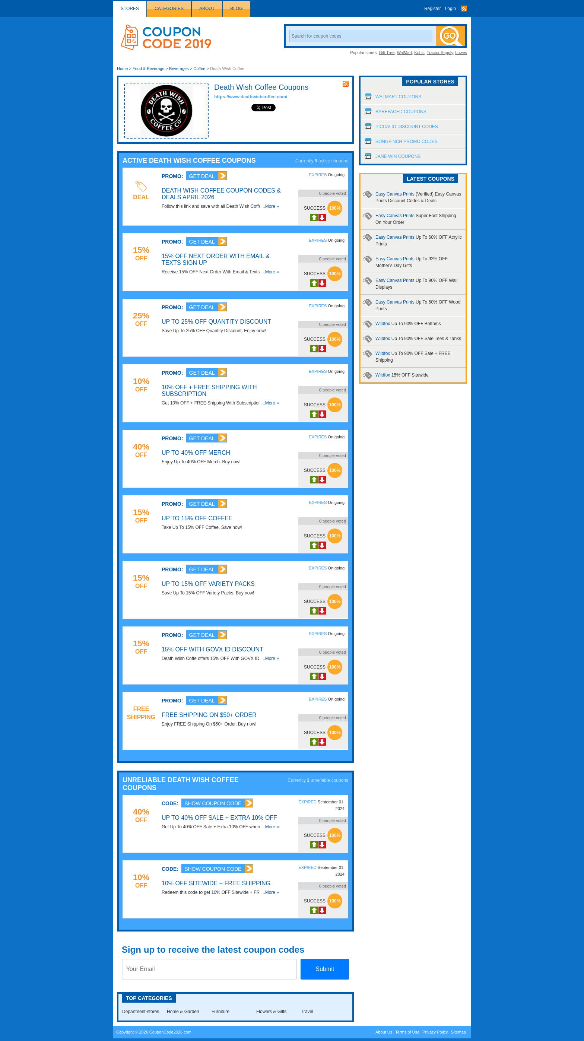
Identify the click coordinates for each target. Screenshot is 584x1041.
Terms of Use (407, 1032)
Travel (307, 1011)
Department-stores (140, 1011)
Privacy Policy (435, 1032)
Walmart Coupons (398, 96)
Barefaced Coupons (400, 111)
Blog (236, 8)
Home (122, 68)
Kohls (419, 52)
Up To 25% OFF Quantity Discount (216, 321)
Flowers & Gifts (271, 1011)
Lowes (461, 52)
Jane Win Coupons (397, 156)
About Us (383, 1032)
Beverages (179, 68)
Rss (466, 9)
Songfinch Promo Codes (406, 141)
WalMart (404, 52)
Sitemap (458, 1032)
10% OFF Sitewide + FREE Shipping (216, 883)
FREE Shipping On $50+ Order (209, 715)
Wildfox (408, 323)
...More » (270, 206)
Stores (130, 8)
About (207, 8)
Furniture (220, 1011)
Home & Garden (183, 1011)
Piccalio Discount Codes (406, 126)
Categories (169, 8)
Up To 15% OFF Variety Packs (208, 584)
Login (450, 8)
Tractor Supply (440, 52)
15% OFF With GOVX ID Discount (212, 649)
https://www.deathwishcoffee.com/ (250, 96)
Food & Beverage (149, 68)
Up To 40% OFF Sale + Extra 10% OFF (219, 818)
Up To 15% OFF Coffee (197, 518)
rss (346, 84)
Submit (324, 969)
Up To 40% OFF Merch (196, 453)
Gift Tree (386, 52)
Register (432, 8)
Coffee (199, 68)
